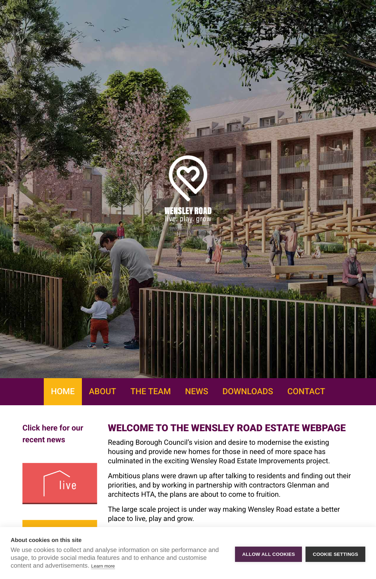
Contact (306, 391)
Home (63, 391)
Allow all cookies (268, 553)
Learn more (103, 566)
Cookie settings (335, 553)
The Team (150, 391)
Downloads (248, 391)
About (102, 391)
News (196, 391)
